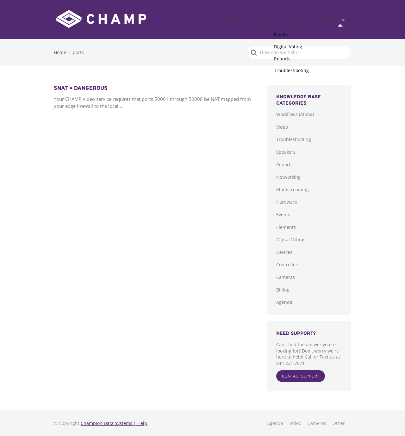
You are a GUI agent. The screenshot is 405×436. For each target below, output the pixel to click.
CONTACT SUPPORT (300, 376)
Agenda (261, 19)
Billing (283, 290)
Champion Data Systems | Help (114, 423)
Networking (288, 177)
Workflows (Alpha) (295, 114)
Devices (284, 252)
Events (283, 215)
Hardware (286, 202)
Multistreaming (292, 190)
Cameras (311, 19)
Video (286, 19)
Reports (284, 165)
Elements (286, 227)
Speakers (286, 152)
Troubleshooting (293, 139)
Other (337, 19)
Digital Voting (290, 239)
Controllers (288, 264)
